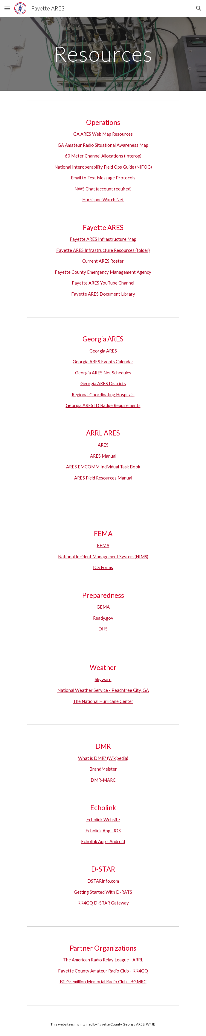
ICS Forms (103, 567)
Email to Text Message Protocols (103, 177)
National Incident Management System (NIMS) (103, 556)
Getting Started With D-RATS (103, 892)
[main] (103, 54)
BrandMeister (103, 769)
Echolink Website (103, 819)
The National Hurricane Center (103, 701)
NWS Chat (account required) (103, 188)
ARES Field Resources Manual (103, 477)
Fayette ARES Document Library (103, 294)
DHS (103, 628)
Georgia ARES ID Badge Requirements (103, 405)
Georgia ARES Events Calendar (103, 361)
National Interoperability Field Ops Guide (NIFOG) (103, 167)
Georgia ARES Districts (103, 383)
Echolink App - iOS (103, 830)
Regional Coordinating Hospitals (103, 394)
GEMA (103, 606)
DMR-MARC (103, 780)
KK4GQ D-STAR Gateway (103, 902)
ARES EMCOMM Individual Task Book (103, 466)
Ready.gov (103, 618)
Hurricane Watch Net (103, 199)
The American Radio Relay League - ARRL (103, 959)
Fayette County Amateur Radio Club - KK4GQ (103, 970)
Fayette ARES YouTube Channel (103, 282)
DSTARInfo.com (103, 881)
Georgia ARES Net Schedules (103, 372)
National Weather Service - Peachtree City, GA (103, 690)
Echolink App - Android (103, 841)
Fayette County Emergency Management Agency (103, 272)
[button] (7, 8)
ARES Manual (103, 456)
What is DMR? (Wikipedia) (103, 758)
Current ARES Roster (103, 261)
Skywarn (103, 679)
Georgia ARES (103, 350)
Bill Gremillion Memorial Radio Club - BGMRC (103, 981)
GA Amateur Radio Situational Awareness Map (103, 145)
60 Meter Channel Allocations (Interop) (103, 155)
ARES (103, 444)
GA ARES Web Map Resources (103, 134)
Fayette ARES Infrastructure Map (103, 239)
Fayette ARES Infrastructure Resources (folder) (103, 250)
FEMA (103, 545)
